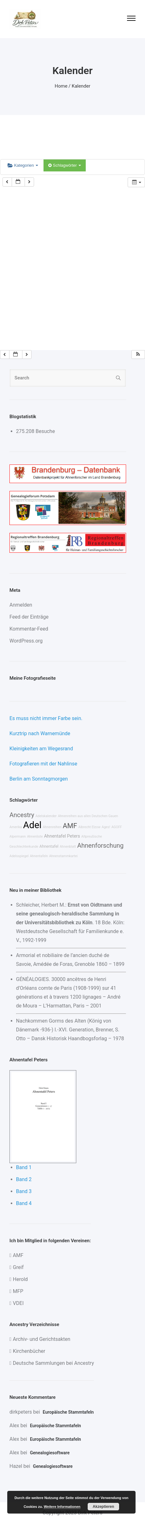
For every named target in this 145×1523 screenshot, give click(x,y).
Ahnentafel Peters (62, 836)
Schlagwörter (64, 165)
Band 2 (24, 1179)
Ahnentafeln (39, 856)
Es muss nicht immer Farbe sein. (45, 718)
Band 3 (24, 1191)
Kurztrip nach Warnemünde (39, 733)
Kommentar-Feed (28, 629)
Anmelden (20, 605)
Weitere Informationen (62, 1507)
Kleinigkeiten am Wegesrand (41, 749)
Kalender (81, 86)
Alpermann (17, 836)
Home (61, 86)
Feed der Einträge (29, 617)
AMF (70, 826)
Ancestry (21, 815)
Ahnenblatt (68, 847)
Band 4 (24, 1203)
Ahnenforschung (100, 845)
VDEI (18, 1303)
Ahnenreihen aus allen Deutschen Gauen (88, 816)
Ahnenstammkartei (63, 856)
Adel (32, 825)
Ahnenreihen (52, 827)
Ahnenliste (35, 836)
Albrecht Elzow (89, 827)
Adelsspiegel (19, 856)
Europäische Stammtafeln (68, 1412)
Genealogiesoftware (50, 1452)
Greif (18, 1267)
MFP (18, 1291)
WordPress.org (26, 641)
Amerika (15, 827)
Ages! (106, 827)
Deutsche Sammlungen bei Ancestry (53, 1363)
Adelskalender (45, 816)
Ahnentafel (48, 846)
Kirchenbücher (29, 1351)
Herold (20, 1279)
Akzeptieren (103, 1506)
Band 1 (24, 1167)
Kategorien (23, 165)
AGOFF (116, 827)
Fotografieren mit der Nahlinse (43, 764)
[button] (138, 354)
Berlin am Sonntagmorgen (38, 779)
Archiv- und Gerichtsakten (41, 1339)
